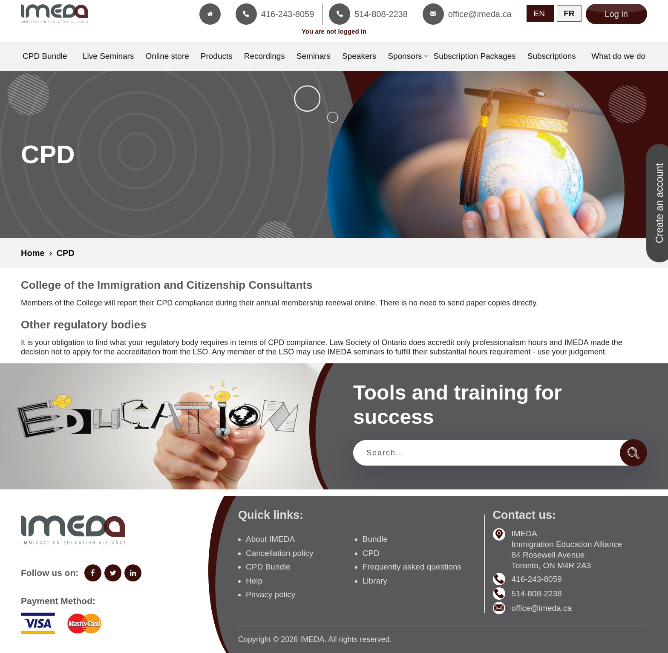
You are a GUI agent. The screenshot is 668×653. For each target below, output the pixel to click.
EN (540, 13)
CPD (66, 253)
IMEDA (312, 639)
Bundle (375, 539)
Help (254, 580)
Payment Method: (58, 601)
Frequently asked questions (412, 566)
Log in (616, 14)
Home (33, 253)
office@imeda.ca (542, 608)
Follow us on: (49, 573)
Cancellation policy (279, 553)
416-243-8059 (537, 579)
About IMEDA (270, 539)
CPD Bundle (268, 566)
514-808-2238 (537, 593)
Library (375, 580)
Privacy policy (270, 594)
